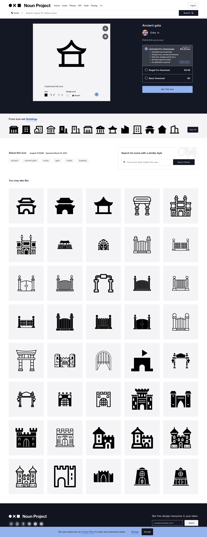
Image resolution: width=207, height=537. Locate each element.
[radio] (167, 55)
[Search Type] (16, 13)
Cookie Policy (88, 532)
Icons (64, 5)
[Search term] (101, 13)
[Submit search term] (188, 13)
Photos (72, 5)
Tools (86, 5)
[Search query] (146, 162)
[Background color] (67, 95)
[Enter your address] (167, 523)
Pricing (94, 5)
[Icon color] (46, 95)
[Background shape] (76, 95)
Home (57, 5)
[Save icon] (105, 28)
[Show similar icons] (105, 36)
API (80, 5)
